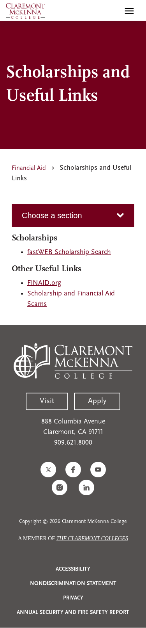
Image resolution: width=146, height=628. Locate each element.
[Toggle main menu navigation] (129, 11)
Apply (97, 401)
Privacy (73, 598)
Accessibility (73, 569)
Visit (47, 401)
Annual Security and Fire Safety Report (73, 613)
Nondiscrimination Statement (73, 584)
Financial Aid (29, 168)
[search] (112, 11)
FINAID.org (44, 283)
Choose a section (52, 215)
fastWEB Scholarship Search (69, 252)
